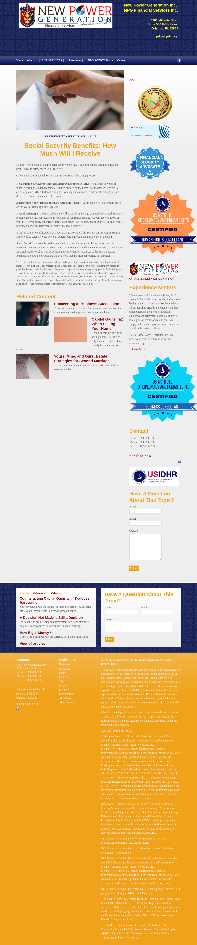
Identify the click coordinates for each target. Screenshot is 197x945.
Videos (55, 591)
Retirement (65, 662)
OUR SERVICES (51, 58)
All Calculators (67, 700)
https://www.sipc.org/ (116, 747)
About (30, 58)
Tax (61, 679)
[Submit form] (134, 566)
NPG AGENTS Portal (100, 58)
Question (134, 529)
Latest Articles (67, 692)
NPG (132, 77)
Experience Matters (152, 286)
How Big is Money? (35, 631)
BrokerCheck (108, 662)
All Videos (65, 696)
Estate (62, 671)
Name (132, 504)
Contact (121, 58)
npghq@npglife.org (140, 453)
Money (63, 683)
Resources (75, 58)
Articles (24, 591)
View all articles (32, 642)
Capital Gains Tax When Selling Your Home (107, 322)
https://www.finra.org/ (142, 742)
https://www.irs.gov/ (129, 935)
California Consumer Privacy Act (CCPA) (137, 714)
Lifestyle (64, 688)
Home (19, 58)
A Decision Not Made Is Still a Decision (51, 616)
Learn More (138, 347)
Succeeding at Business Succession (86, 302)
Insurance (64, 675)
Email (132, 517)
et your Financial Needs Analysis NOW (153, 276)
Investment (65, 666)
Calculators (40, 591)
